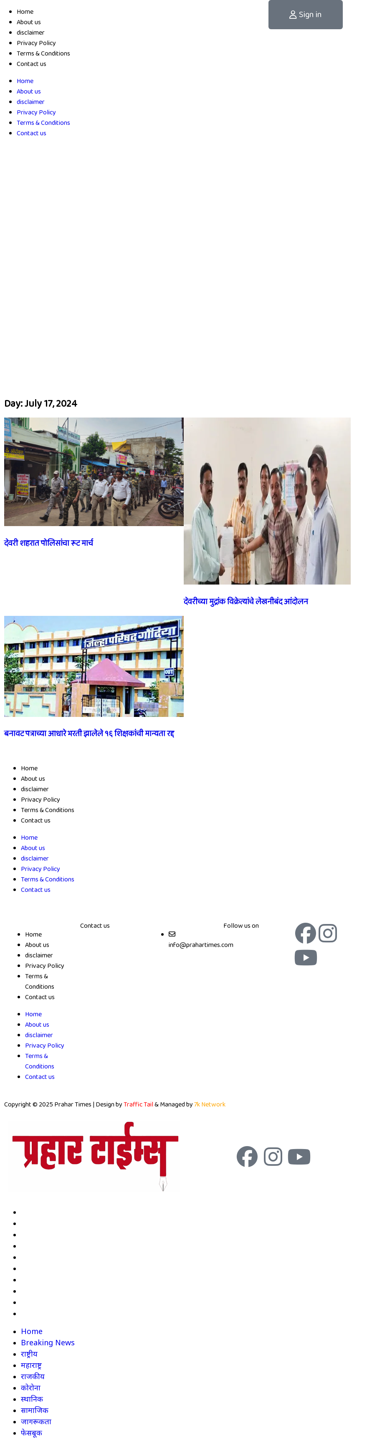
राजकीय (33, 1257)
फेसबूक (31, 1313)
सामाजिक (34, 1291)
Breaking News (48, 1223)
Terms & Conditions (43, 53)
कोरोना (30, 1268)
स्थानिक (32, 1279)
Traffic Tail (138, 1104)
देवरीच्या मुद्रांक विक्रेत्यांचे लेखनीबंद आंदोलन (246, 602)
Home (25, 12)
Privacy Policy (36, 43)
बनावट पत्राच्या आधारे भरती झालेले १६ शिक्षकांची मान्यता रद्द (89, 734)
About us (29, 22)
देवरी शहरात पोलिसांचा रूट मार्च (48, 543)
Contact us (31, 64)
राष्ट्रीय (29, 1234)
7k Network (209, 1104)
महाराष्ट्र (31, 1245)
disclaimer (31, 33)
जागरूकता (36, 1302)
